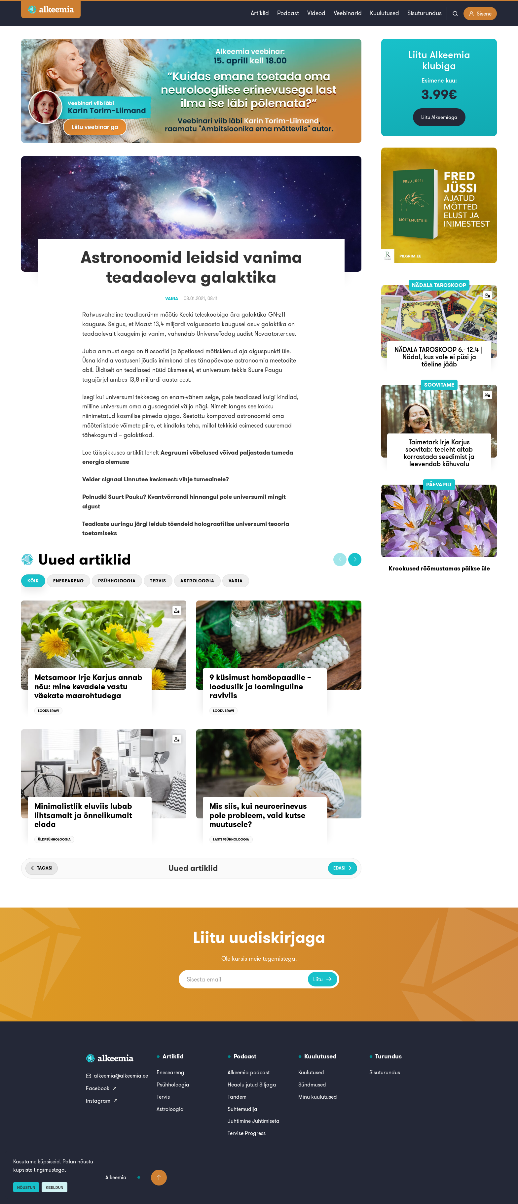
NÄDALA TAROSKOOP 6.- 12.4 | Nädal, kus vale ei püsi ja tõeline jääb (439, 356)
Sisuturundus (424, 13)
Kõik (33, 581)
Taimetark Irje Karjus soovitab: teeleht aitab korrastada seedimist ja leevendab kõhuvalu (439, 453)
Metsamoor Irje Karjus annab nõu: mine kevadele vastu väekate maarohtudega (88, 686)
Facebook (101, 1088)
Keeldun (54, 1187)
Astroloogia (197, 581)
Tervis (158, 581)
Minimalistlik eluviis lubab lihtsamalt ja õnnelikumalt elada (83, 815)
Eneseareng (68, 581)
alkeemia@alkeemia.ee (117, 1075)
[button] (340, 559)
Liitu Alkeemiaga (439, 117)
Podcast (288, 13)
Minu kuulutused (317, 1096)
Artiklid (260, 13)
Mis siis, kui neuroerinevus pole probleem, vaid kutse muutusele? (258, 815)
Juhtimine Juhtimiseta (253, 1121)
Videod (316, 13)
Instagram (102, 1100)
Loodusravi (48, 710)
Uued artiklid (84, 559)
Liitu (322, 979)
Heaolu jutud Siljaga (252, 1084)
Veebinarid (348, 13)
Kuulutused (384, 13)
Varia (171, 298)
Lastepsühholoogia (231, 839)
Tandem (237, 1096)
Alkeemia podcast (249, 1072)
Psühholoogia (117, 581)
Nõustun (26, 1187)
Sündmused (312, 1084)
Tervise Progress (247, 1133)
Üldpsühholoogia (54, 839)
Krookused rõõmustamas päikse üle (439, 568)
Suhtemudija (242, 1109)
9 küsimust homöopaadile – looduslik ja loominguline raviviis (260, 686)
